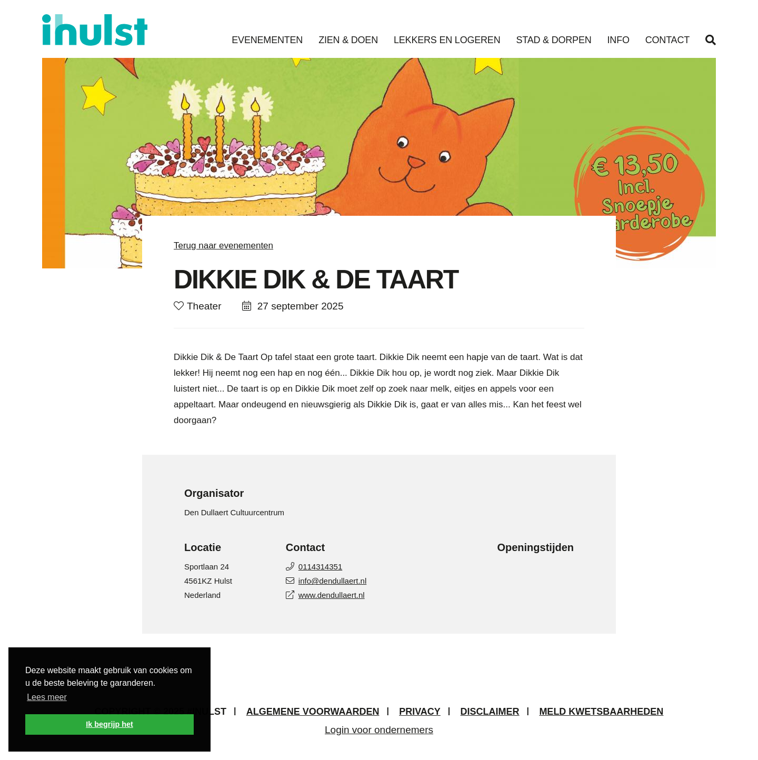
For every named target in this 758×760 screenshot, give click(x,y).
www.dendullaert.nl (325, 595)
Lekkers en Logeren (447, 40)
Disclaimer (490, 711)
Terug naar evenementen (223, 246)
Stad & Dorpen (553, 40)
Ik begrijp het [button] (109, 724)
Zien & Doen (348, 40)
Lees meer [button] (47, 697)
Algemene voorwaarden (313, 711)
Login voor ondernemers (379, 729)
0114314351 (314, 566)
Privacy (420, 711)
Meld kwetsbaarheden (601, 711)
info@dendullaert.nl (326, 580)
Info (618, 40)
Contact (667, 40)
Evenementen (267, 40)
